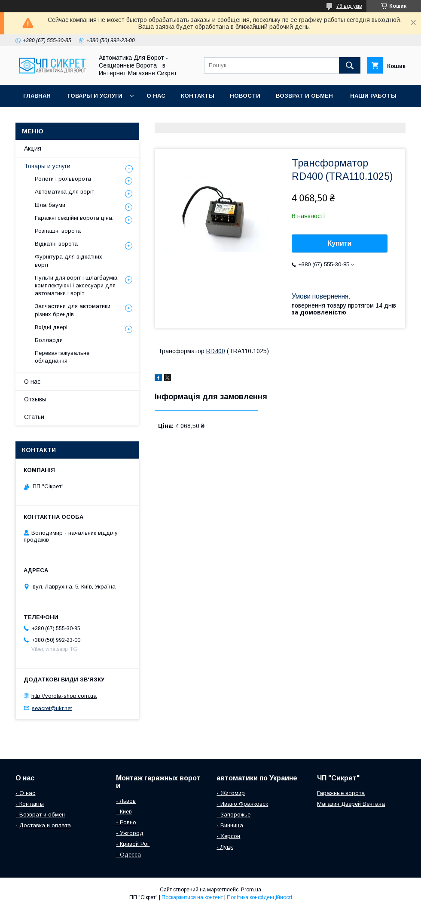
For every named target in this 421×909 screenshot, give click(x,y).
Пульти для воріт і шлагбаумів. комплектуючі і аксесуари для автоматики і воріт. (77, 285)
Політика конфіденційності (259, 897)
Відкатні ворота (56, 243)
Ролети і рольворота (63, 179)
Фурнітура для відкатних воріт (68, 260)
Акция (32, 148)
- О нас (25, 793)
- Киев (124, 811)
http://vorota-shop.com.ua (64, 696)
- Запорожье (233, 814)
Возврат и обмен (305, 95)
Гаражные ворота (341, 793)
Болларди (49, 340)
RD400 (215, 351)
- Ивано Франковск (242, 804)
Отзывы (35, 399)
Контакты (197, 95)
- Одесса (128, 854)
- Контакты (29, 804)
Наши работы (373, 95)
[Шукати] (349, 65)
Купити (340, 243)
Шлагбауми (50, 205)
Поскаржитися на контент (192, 897)
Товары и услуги (94, 95)
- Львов (126, 801)
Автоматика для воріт (64, 191)
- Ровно (126, 822)
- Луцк (225, 847)
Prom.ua (251, 890)
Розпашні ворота (58, 231)
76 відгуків (349, 6)
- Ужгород (129, 833)
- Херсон (228, 836)
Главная (37, 95)
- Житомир (231, 793)
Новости (245, 95)
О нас (155, 95)
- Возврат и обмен (40, 814)
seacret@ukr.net (52, 708)
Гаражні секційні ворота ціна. (74, 218)
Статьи (34, 416)
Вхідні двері (51, 327)
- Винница (230, 825)
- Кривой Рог (132, 844)
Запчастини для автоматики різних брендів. (72, 310)
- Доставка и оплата (43, 825)
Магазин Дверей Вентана (351, 804)
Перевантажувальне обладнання (62, 357)
